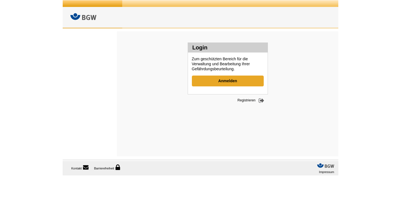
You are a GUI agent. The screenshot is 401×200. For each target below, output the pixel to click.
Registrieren (247, 100)
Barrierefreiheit (107, 167)
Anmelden (227, 81)
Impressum (326, 172)
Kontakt (76, 168)
